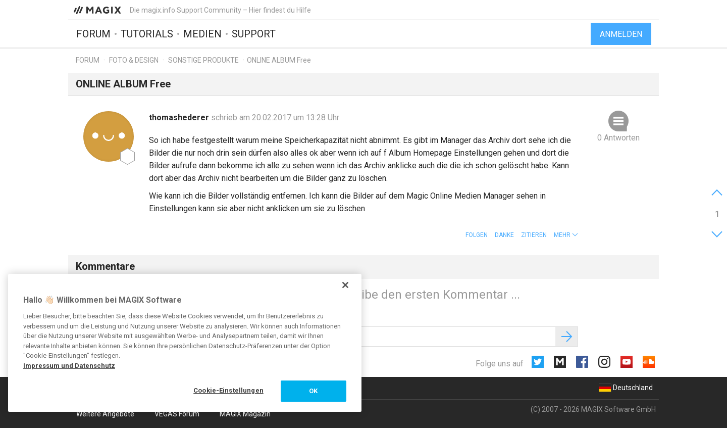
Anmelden (621, 34)
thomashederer (180, 117)
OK (313, 391)
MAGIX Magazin (245, 414)
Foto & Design (134, 60)
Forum (93, 34)
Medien (202, 34)
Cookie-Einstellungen (228, 390)
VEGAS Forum (176, 414)
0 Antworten (618, 137)
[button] (566, 235)
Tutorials (147, 34)
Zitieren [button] (534, 235)
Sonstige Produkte (203, 60)
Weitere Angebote (105, 414)
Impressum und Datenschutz (69, 365)
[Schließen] (345, 285)
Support (254, 34)
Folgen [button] (476, 235)
